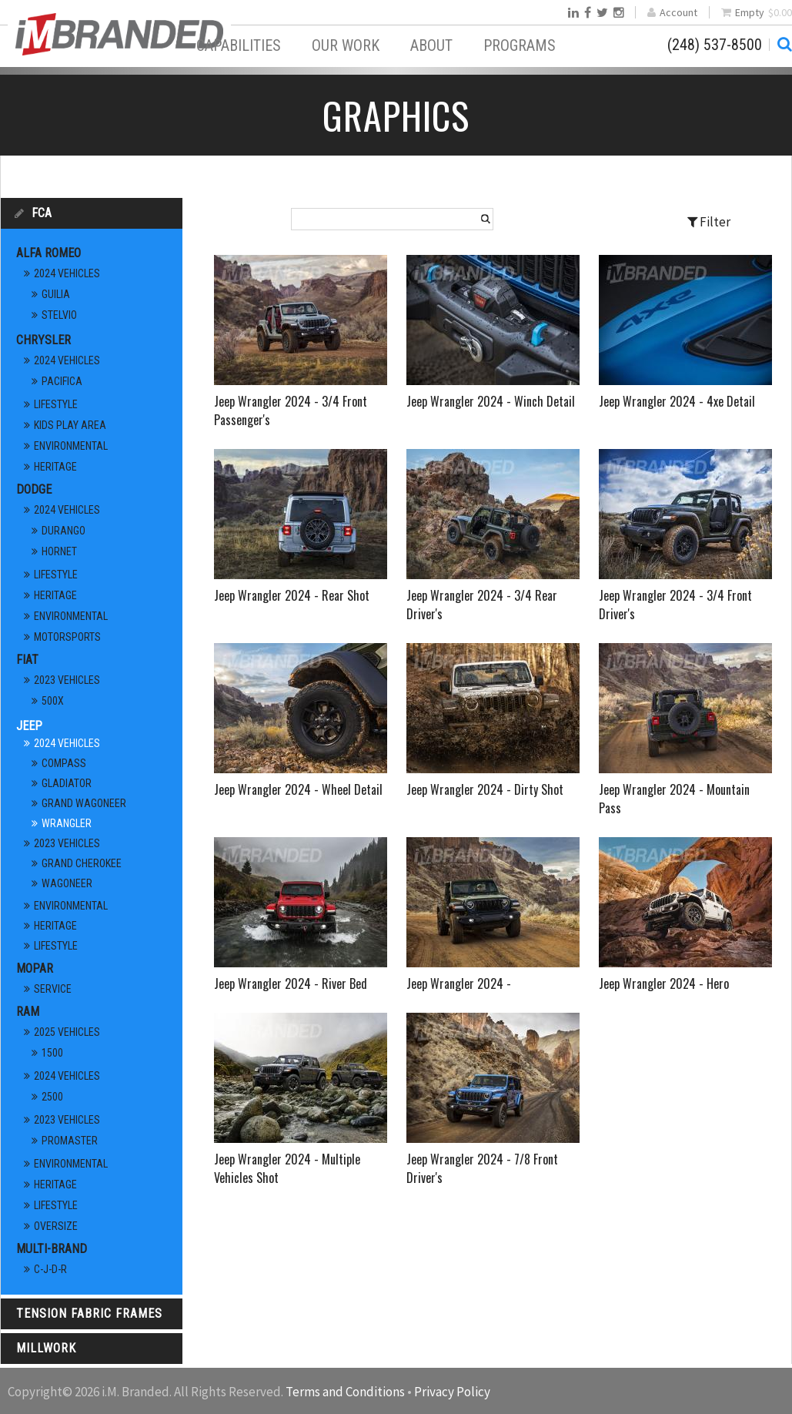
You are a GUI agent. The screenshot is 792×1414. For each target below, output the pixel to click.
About (431, 45)
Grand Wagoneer (84, 803)
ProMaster (70, 1140)
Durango (63, 530)
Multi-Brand (51, 1248)
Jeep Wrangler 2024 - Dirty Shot (484, 789)
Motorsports (67, 637)
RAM (27, 1011)
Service (53, 989)
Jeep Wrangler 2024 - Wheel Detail (298, 789)
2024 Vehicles (67, 273)
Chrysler (43, 340)
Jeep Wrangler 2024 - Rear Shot (291, 595)
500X (53, 701)
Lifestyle (56, 404)
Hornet (59, 551)
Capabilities (238, 45)
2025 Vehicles (67, 1032)
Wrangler (67, 823)
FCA (42, 213)
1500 (52, 1053)
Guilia (56, 294)
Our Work (345, 45)
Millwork (46, 1348)
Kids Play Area (70, 425)
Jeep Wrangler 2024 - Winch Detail (490, 401)
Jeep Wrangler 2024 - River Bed (290, 983)
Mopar (34, 968)
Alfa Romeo (48, 253)
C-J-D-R (50, 1269)
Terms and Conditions (345, 1391)
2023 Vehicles (67, 680)
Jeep (29, 726)
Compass (64, 763)
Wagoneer (67, 883)
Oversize (56, 1226)
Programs (519, 45)
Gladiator (67, 783)
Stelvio (59, 315)
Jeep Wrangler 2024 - (458, 983)
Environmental (71, 446)
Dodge (34, 489)
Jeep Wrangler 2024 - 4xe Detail (677, 401)
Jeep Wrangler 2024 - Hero (664, 983)
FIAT (27, 659)
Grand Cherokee (82, 863)
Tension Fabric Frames (89, 1313)
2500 (52, 1097)
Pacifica (62, 381)
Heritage (55, 467)
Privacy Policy (452, 1391)
